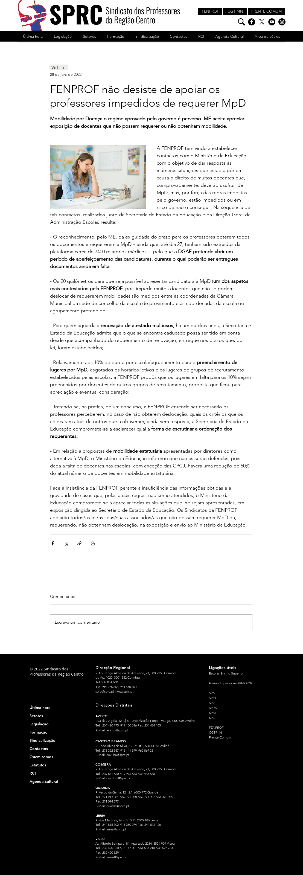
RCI (33, 773)
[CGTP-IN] (235, 11)
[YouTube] (271, 21)
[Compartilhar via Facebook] (52, 543)
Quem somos (41, 756)
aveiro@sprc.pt (117, 730)
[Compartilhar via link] (79, 543)
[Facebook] (251, 21)
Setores (36, 715)
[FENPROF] (210, 11)
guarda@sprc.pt (117, 806)
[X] (261, 21)
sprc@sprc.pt (104, 691)
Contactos (39, 748)
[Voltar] (58, 67)
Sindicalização (43, 740)
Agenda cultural (44, 781)
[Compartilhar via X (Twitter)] (66, 543)
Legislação (39, 724)
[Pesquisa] (241, 21)
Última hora (40, 707)
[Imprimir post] (92, 543)
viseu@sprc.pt (116, 857)
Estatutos (38, 765)
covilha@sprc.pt (117, 755)
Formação (39, 732)
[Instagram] (281, 21)
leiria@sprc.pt (116, 829)
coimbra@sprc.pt (118, 778)
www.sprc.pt (124, 691)
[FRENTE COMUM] (266, 11)
